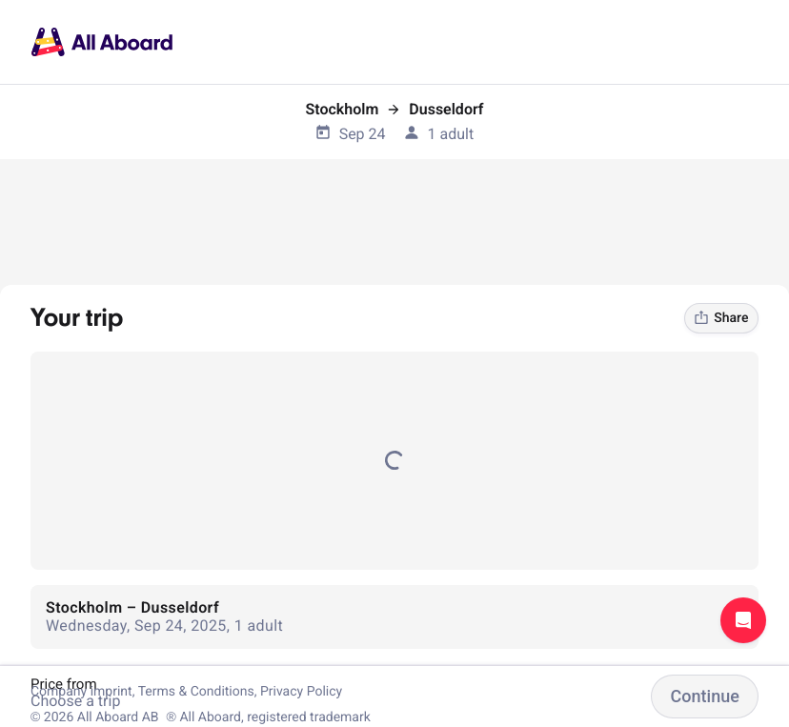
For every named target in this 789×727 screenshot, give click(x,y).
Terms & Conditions (196, 691)
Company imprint (81, 691)
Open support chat (743, 620)
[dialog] (0, 0)
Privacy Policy (301, 691)
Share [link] (721, 318)
